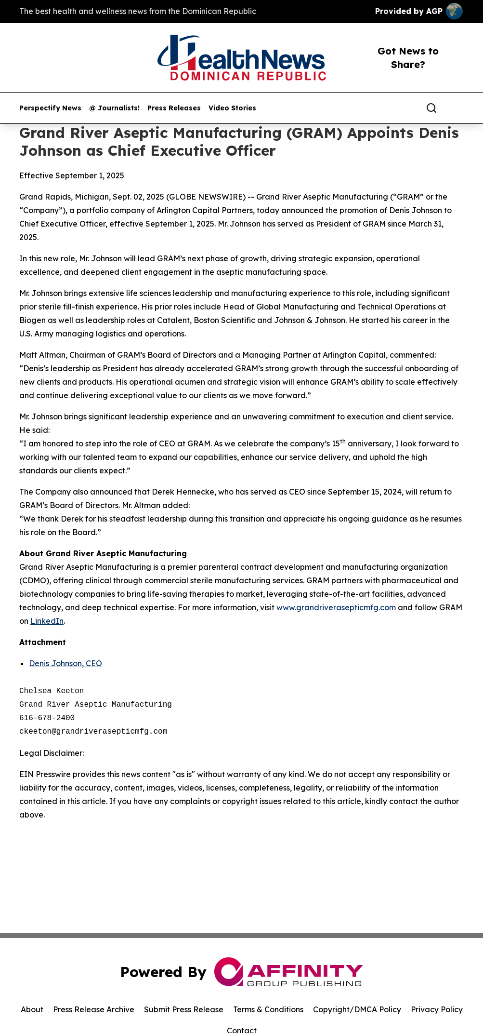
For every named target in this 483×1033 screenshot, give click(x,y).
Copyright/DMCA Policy (357, 1009)
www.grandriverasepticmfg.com (336, 607)
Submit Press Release (183, 1009)
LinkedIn (47, 621)
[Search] (431, 108)
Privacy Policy (437, 1009)
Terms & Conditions (268, 1009)
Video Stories (232, 108)
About (32, 1009)
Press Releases (174, 108)
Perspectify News (50, 108)
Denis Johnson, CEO (65, 663)
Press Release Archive (93, 1009)
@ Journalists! (114, 108)
